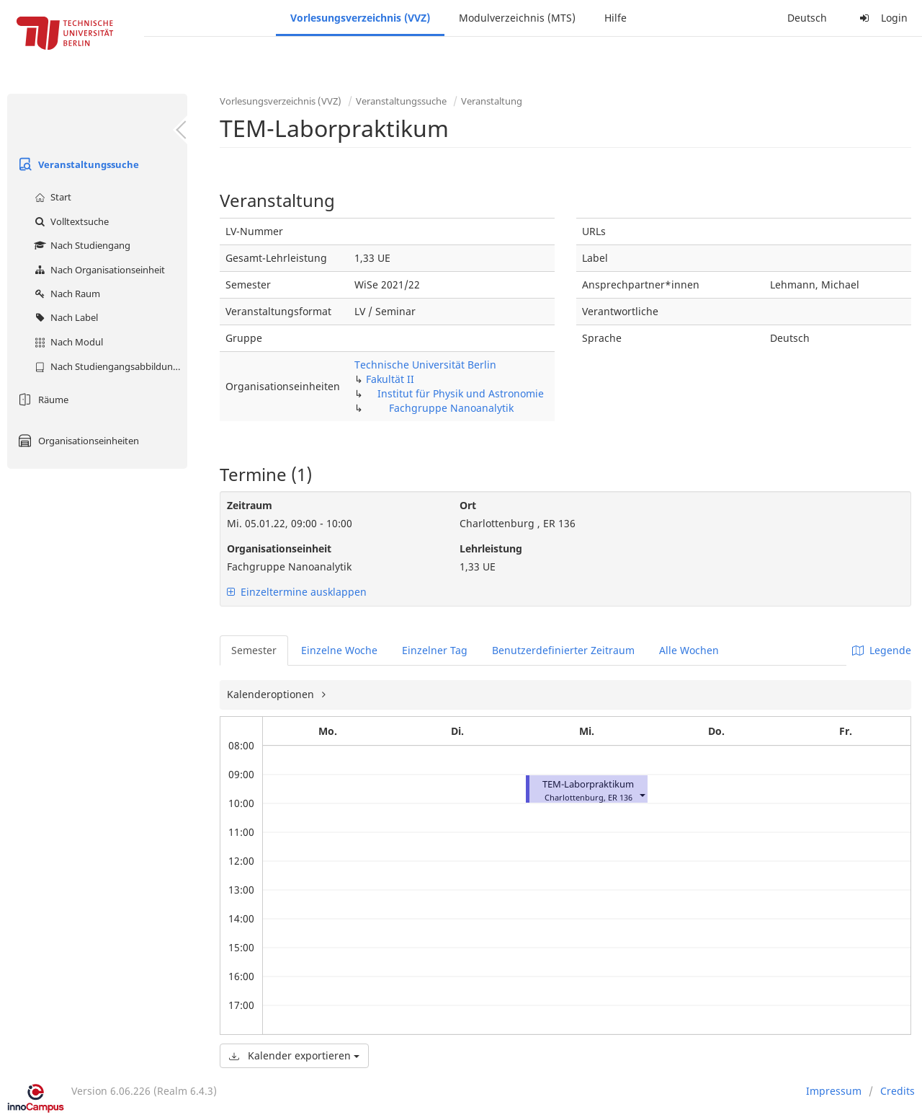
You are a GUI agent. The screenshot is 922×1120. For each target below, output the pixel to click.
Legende (881, 650)
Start (51, 196)
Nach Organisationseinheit (98, 269)
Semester (254, 650)
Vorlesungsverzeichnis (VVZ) (360, 18)
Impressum (833, 1091)
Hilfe (615, 18)
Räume (41, 399)
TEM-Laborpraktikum (588, 784)
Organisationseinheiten (76, 440)
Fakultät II (390, 379)
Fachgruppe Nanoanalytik (451, 408)
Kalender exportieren (294, 1055)
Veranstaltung (491, 100)
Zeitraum (249, 505)
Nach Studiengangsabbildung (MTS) (109, 366)
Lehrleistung (491, 548)
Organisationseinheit (279, 548)
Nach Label (64, 317)
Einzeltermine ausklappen (297, 592)
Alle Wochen (689, 650)
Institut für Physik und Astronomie (460, 393)
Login (882, 18)
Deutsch (807, 18)
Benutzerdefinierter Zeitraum (563, 650)
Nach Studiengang (80, 245)
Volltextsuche (70, 221)
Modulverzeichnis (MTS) (517, 18)
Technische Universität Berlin (425, 364)
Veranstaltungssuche (76, 164)
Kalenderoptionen (272, 694)
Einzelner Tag (434, 650)
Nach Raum (65, 293)
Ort (468, 505)
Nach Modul (67, 341)
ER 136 (620, 797)
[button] (641, 794)
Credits (897, 1091)
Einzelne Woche (339, 650)
